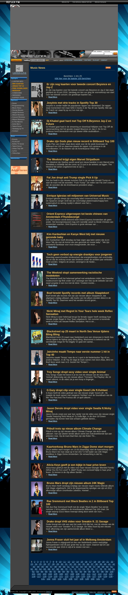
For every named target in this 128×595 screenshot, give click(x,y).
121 (61, 576)
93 (81, 571)
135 (65, 579)
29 (57, 564)
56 (90, 566)
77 (96, 569)
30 (62, 564)
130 (110, 576)
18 (95, 561)
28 (53, 564)
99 (106, 571)
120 (55, 576)
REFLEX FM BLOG (100, 2)
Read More (52, 97)
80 (109, 569)
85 (46, 571)
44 (38, 566)
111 (88, 574)
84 (42, 571)
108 (72, 574)
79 (105, 569)
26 (45, 564)
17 (90, 561)
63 (36, 569)
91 (72, 571)
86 (50, 571)
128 (99, 576)
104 (50, 574)
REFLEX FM (65, 2)
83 (37, 571)
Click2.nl (49, 592)
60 (107, 566)
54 (81, 566)
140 (92, 579)
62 (32, 569)
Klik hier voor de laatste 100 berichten (73, 78)
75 (88, 569)
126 (88, 576)
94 (85, 571)
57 (94, 566)
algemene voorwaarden (80, 592)
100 (111, 571)
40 (105, 564)
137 (76, 579)
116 (33, 576)
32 (70, 564)
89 (63, 571)
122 (66, 576)
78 (101, 569)
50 (64, 566)
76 (92, 569)
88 (59, 571)
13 (73, 561)
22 (112, 561)
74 (83, 569)
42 (113, 564)
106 (61, 574)
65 (45, 569)
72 (75, 569)
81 (113, 569)
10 (60, 561)
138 (81, 579)
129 (105, 576)
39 (101, 564)
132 (48, 579)
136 (70, 579)
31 (66, 564)
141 (98, 579)
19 (99, 561)
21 (107, 561)
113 (99, 574)
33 (75, 564)
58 (98, 566)
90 (68, 571)
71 (70, 569)
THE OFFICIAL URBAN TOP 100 (82, 2)
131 (43, 579)
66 (49, 569)
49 (60, 566)
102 (39, 574)
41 (109, 564)
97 (98, 571)
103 (44, 574)
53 (77, 566)
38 (96, 564)
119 (50, 576)
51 (68, 566)
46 (47, 566)
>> (103, 579)
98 (102, 571)
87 (55, 571)
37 (92, 564)
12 (69, 561)
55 (85, 566)
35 (83, 564)
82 (33, 571)
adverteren (101, 592)
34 (79, 564)
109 (77, 574)
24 (36, 564)
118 (44, 576)
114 (105, 574)
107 (66, 574)
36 (88, 564)
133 (54, 579)
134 (59, 579)
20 (103, 561)
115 (110, 574)
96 (94, 571)
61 (111, 566)
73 (79, 569)
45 (42, 566)
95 (89, 571)
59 (103, 566)
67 (53, 569)
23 (32, 564)
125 (83, 576)
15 (82, 561)
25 (40, 564)
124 (77, 576)
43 (34, 566)
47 (51, 566)
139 (87, 579)
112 (94, 574)
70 (66, 569)
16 (86, 561)
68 (57, 569)
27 (49, 564)
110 (83, 574)
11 (64, 561)
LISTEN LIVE (19, 72)
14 (77, 561)
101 (33, 574)
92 (76, 571)
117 (39, 576)
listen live (92, 592)
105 (55, 574)
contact (108, 592)
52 (73, 566)
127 (94, 576)
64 (40, 569)
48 (55, 566)
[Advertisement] (64, 28)
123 (72, 576)
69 (62, 569)
